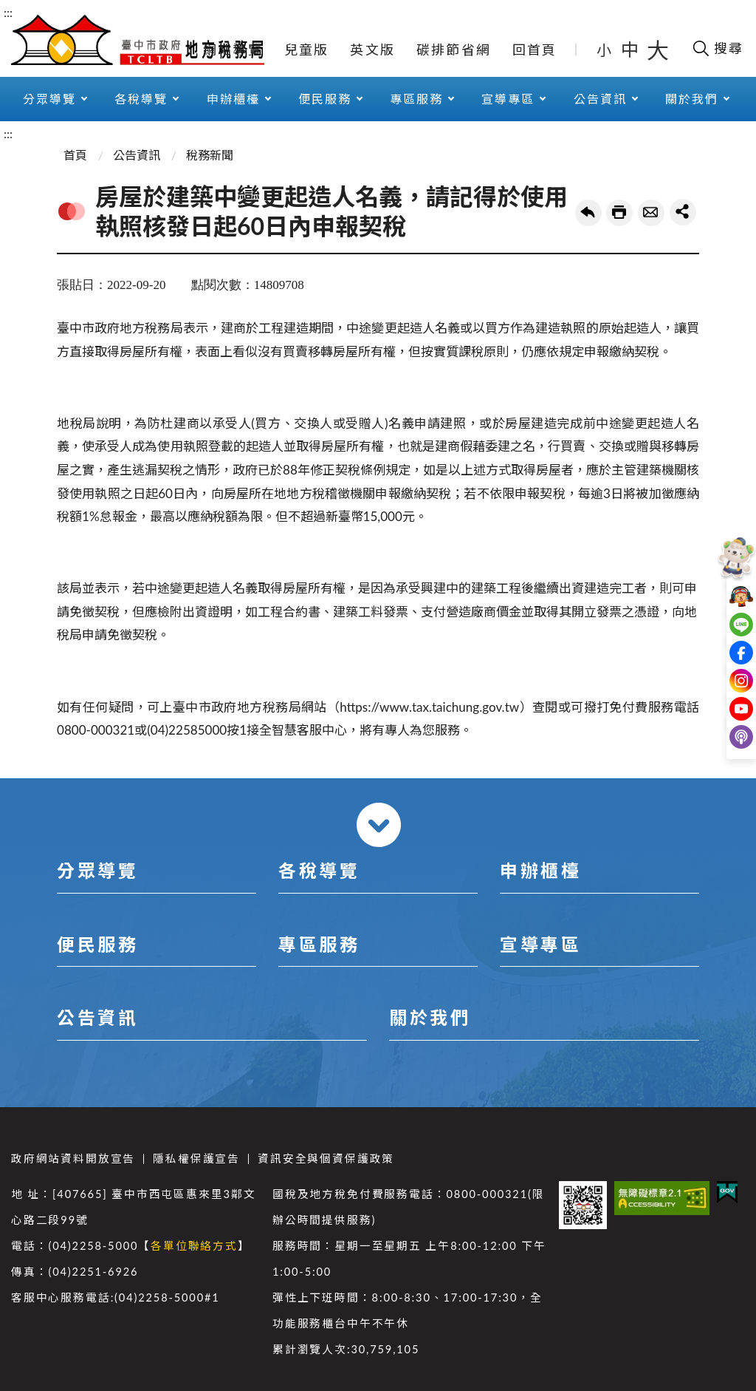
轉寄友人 (651, 213)
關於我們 (691, 99)
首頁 (75, 155)
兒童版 (306, 49)
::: (8, 12)
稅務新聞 (209, 155)
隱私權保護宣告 (196, 1158)
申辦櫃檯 (233, 99)
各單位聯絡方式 (194, 1245)
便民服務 (324, 99)
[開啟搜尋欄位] (717, 48)
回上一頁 (588, 213)
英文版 (372, 49)
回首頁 (534, 49)
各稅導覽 (141, 99)
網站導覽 (233, 49)
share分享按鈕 (683, 212)
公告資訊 (600, 99)
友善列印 (619, 213)
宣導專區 (508, 99)
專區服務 (416, 99)
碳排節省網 (453, 49)
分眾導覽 (49, 99)
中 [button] (631, 49)
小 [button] (605, 49)
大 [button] (658, 49)
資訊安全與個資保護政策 (326, 1158)
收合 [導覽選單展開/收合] (379, 825)
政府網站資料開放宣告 (73, 1158)
